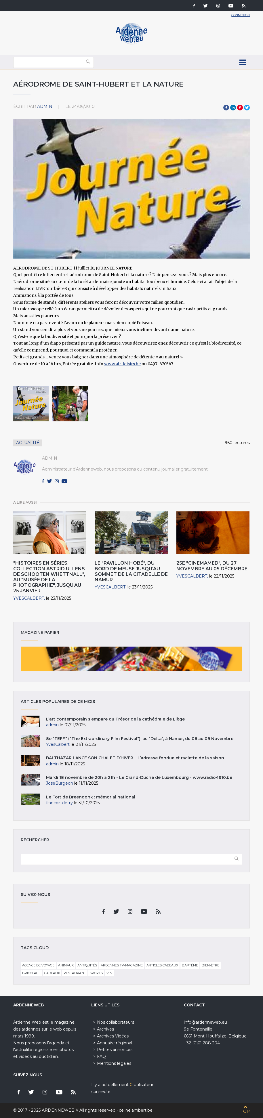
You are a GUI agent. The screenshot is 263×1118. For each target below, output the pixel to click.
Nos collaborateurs (115, 1022)
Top (245, 1111)
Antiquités (87, 965)
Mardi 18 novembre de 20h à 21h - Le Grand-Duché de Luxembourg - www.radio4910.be (139, 777)
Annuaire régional (114, 1043)
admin (44, 106)
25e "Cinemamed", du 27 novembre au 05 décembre (211, 565)
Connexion (240, 15)
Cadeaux (52, 973)
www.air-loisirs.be (122, 363)
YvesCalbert (28, 598)
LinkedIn (233, 107)
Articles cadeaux (162, 965)
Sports (96, 973)
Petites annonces (114, 1049)
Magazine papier (132, 659)
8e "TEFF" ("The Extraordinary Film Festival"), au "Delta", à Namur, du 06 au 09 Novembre (139, 738)
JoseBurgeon (59, 783)
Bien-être (210, 965)
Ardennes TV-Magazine (122, 965)
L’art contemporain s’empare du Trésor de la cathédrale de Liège (115, 719)
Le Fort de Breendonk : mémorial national (90, 797)
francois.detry (59, 802)
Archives (105, 1029)
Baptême (190, 965)
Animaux (66, 965)
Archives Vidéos (113, 1036)
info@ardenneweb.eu (205, 1022)
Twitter (247, 107)
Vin (109, 973)
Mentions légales (114, 1063)
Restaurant (75, 973)
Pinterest (240, 107)
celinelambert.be (136, 1110)
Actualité (27, 442)
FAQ (101, 1056)
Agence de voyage (38, 965)
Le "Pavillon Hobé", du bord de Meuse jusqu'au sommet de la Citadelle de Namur (131, 571)
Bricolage (31, 973)
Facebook (226, 107)
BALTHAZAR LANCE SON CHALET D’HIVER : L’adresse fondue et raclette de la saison (135, 757)
